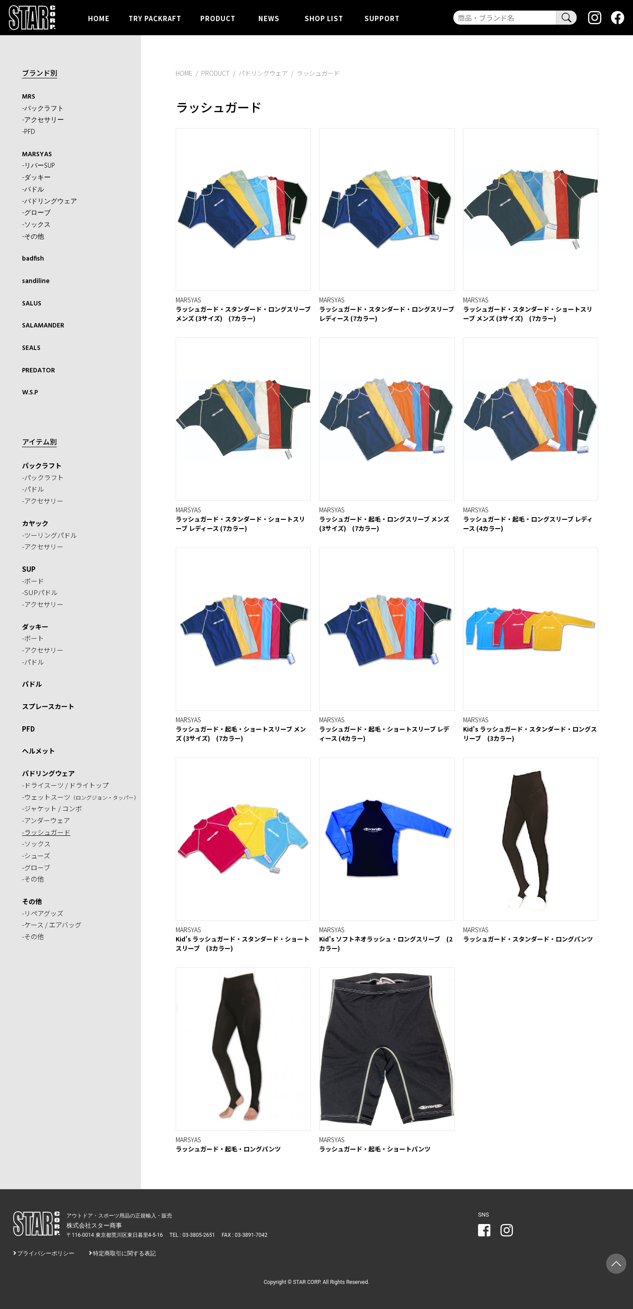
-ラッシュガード (46, 832)
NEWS (269, 18)
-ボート (33, 638)
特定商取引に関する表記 (124, 1253)
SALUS (31, 303)
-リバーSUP (38, 166)
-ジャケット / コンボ (52, 808)
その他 (32, 901)
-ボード (33, 580)
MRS (28, 97)
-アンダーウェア (46, 820)
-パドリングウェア (49, 201)
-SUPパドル (40, 592)
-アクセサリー (43, 120)
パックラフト (42, 465)
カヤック (35, 523)
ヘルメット (38, 750)
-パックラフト (43, 108)
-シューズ (36, 855)
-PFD (28, 132)
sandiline (36, 281)
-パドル (33, 189)
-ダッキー (36, 178)
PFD (28, 728)
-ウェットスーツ (80, 797)
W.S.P (30, 392)
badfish (33, 259)
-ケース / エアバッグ (51, 924)
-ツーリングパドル (49, 535)
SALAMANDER (43, 325)
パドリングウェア (48, 773)
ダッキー (35, 626)
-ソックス (36, 225)
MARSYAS (37, 154)
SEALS (31, 348)
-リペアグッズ (42, 913)
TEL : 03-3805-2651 (192, 1235)
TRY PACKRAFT (155, 18)
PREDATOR (38, 370)
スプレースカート (48, 706)
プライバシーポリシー (45, 1253)
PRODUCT (218, 18)
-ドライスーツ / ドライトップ (65, 785)
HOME (99, 18)
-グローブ (36, 213)
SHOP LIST (324, 18)
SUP (29, 569)
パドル (32, 683)
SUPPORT (382, 18)
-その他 (33, 237)
